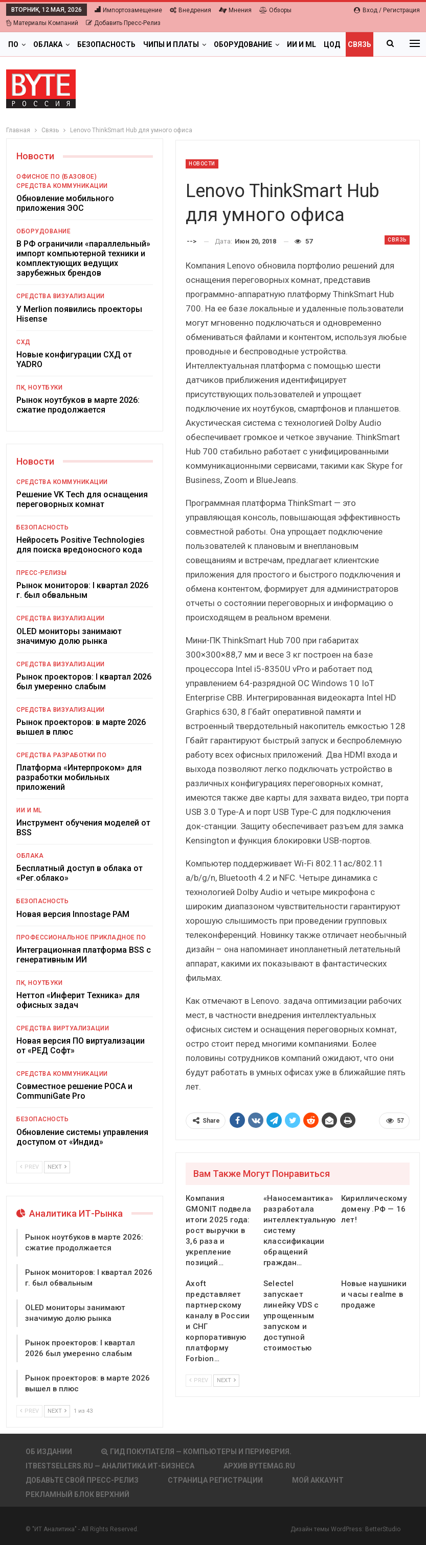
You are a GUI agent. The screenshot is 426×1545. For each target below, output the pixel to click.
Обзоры (275, 10)
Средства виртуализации (62, 1028)
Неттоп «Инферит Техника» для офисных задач (78, 1000)
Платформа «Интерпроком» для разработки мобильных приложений (79, 777)
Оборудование (243, 44)
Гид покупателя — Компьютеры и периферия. (196, 1451)
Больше (339, 44)
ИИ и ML (301, 44)
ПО (13, 44)
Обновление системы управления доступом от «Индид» (82, 1137)
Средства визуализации (60, 296)
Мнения (235, 10)
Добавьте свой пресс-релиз (82, 1480)
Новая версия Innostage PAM (72, 914)
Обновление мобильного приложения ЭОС (65, 203)
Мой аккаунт (318, 1480)
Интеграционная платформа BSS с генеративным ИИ (83, 954)
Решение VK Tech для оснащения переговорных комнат (82, 499)
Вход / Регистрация (387, 10)
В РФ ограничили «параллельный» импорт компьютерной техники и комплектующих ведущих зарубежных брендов (83, 258)
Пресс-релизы (41, 572)
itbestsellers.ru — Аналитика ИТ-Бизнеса (110, 1466)
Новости (202, 163)
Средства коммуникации (62, 185)
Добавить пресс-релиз (123, 23)
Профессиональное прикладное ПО (81, 937)
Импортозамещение (128, 10)
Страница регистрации (215, 1480)
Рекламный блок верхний (77, 1494)
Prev (198, 1380)
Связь (397, 240)
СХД (23, 342)
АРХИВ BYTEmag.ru (259, 1466)
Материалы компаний (42, 23)
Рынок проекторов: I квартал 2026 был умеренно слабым (83, 681)
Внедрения (190, 10)
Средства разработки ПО (61, 755)
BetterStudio (382, 1529)
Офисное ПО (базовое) (56, 176)
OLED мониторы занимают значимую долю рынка (69, 636)
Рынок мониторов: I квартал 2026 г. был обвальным (82, 590)
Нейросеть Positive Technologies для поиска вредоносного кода (80, 544)
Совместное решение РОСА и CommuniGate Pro (74, 1091)
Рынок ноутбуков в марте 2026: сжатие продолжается (78, 405)
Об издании (49, 1451)
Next (226, 1380)
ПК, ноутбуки (39, 387)
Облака (47, 44)
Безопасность (106, 44)
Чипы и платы (171, 44)
